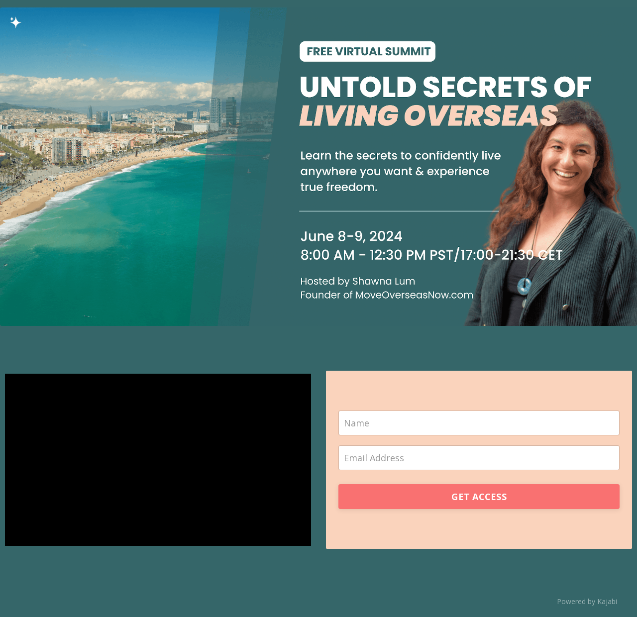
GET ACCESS (479, 497)
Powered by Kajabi (587, 601)
